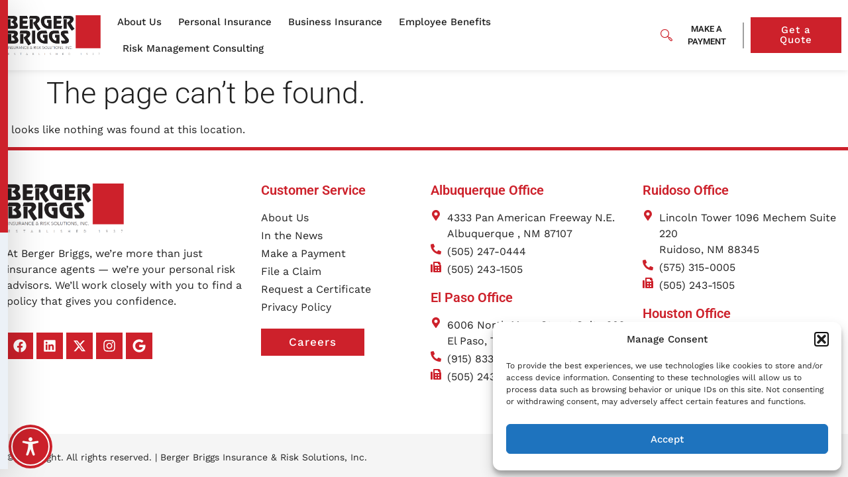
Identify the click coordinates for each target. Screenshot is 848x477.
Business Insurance (338, 21)
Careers (326, 329)
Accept (667, 439)
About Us (142, 21)
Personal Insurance (228, 21)
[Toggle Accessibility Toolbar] (30, 446)
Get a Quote (810, 35)
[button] (821, 339)
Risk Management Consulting (196, 48)
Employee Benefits (448, 21)
